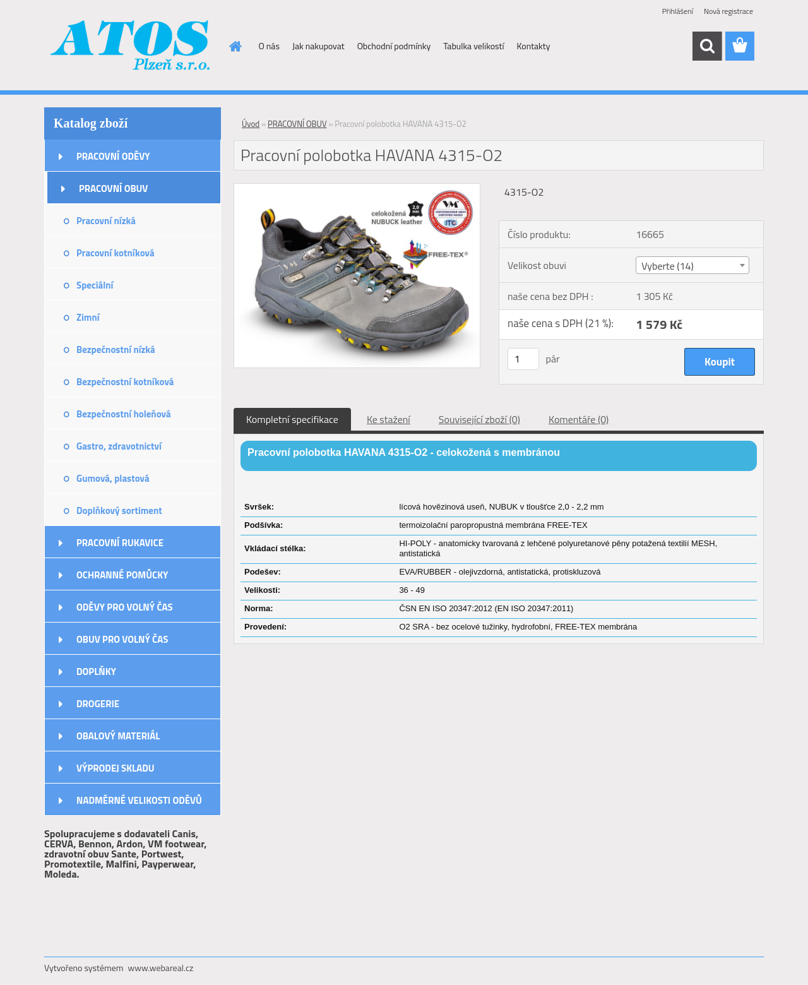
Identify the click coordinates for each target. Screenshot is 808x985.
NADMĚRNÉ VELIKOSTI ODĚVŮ (139, 800)
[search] (707, 46)
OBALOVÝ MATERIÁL (118, 736)
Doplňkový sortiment (119, 510)
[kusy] (523, 359)
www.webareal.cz (161, 967)
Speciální (94, 285)
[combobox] (692, 265)
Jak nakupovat (318, 45)
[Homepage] (234, 46)
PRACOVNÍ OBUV (113, 188)
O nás (269, 45)
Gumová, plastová (113, 478)
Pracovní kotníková (115, 253)
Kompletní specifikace (292, 419)
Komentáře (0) (579, 419)
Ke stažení (388, 419)
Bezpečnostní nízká (115, 349)
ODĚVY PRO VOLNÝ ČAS (124, 607)
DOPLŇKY (96, 671)
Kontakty (533, 45)
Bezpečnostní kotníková (125, 381)
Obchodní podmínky (394, 45)
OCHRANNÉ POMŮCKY (122, 575)
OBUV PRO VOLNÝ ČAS (122, 639)
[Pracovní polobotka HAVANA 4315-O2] (357, 188)
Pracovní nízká (106, 220)
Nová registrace (728, 11)
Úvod (250, 123)
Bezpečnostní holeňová (123, 414)
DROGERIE (97, 703)
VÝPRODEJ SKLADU (115, 768)
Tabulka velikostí (473, 45)
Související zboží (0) (479, 419)
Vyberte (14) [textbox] (667, 265)
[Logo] (131, 46)
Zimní (88, 317)
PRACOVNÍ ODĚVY (113, 156)
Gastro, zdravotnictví (119, 446)
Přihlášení (677, 11)
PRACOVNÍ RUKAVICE (119, 542)
